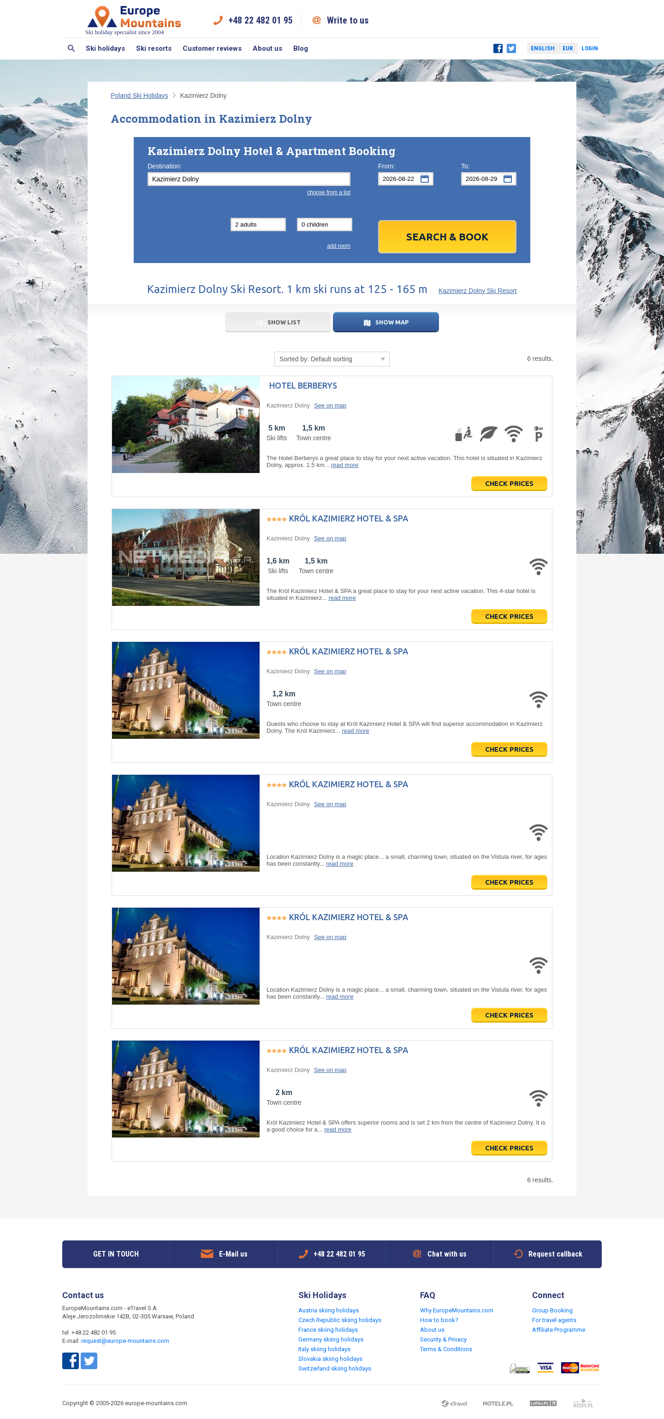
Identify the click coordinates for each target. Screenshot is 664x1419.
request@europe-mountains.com (125, 1340)
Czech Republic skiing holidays (339, 1320)
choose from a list (328, 192)
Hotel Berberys (303, 385)
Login (589, 48)
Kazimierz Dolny (288, 405)
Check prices (509, 483)
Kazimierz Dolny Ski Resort (478, 290)
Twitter (511, 48)
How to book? (439, 1320)
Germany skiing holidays (330, 1339)
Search (71, 48)
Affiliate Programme (558, 1329)
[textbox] (249, 179)
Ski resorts (154, 48)
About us (267, 48)
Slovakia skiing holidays (330, 1358)
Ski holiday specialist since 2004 (134, 20)
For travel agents (554, 1320)
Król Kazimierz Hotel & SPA (348, 518)
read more (344, 464)
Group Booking (552, 1310)
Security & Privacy (443, 1339)
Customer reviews (212, 48)
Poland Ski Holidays (139, 95)
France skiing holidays (328, 1329)
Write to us (348, 20)
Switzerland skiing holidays (334, 1368)
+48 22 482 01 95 (260, 20)
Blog (300, 48)
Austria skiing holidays (328, 1310)
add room (338, 246)
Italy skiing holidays (324, 1349)
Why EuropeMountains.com (456, 1310)
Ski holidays (105, 48)
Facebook (498, 48)
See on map (330, 405)
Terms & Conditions (446, 1349)
